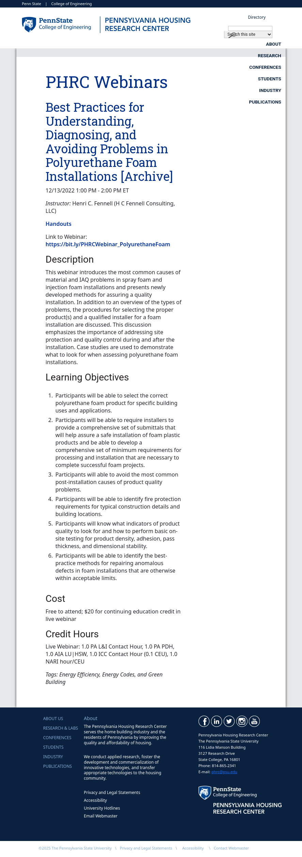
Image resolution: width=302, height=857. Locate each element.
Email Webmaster (100, 816)
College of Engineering (71, 3)
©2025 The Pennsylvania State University (75, 848)
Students (269, 44)
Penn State (31, 3)
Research (146, 44)
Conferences (208, 44)
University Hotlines (102, 808)
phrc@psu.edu (224, 771)
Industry (204, 55)
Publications (265, 55)
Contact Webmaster (231, 848)
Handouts (58, 224)
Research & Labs (60, 728)
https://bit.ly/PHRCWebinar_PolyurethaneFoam (108, 244)
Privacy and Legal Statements (112, 792)
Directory (257, 17)
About (93, 44)
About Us (53, 718)
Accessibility (95, 800)
